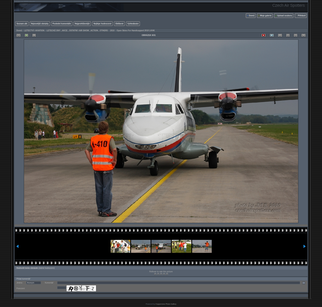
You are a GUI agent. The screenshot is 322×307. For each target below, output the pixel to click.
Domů (251, 16)
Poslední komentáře (61, 24)
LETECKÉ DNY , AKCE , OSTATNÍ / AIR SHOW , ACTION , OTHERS (77, 30)
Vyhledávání (133, 24)
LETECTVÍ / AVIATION (34, 30)
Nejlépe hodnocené (102, 24)
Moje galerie (265, 16)
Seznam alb (21, 24)
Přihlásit (302, 16)
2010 (112, 30)
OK (304, 283)
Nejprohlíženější (82, 24)
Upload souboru (284, 16)
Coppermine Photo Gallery (166, 304)
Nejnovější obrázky (40, 24)
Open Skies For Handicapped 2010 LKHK (136, 30)
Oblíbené (119, 24)
